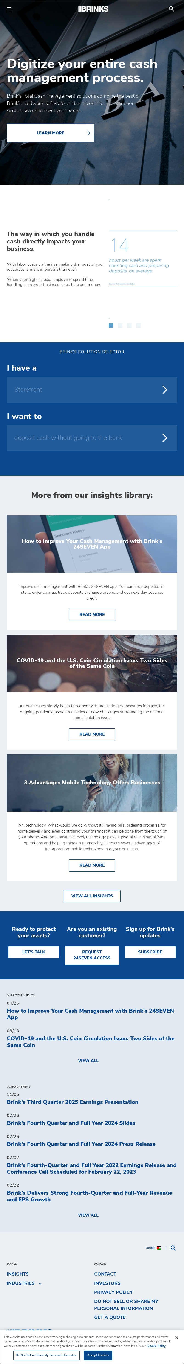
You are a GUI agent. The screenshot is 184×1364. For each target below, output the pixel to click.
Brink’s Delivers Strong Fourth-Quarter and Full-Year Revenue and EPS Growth (89, 1196)
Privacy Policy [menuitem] (113, 1292)
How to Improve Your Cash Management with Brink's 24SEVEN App (90, 1014)
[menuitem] (171, 9)
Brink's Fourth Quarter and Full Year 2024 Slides (71, 1123)
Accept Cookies (98, 1355)
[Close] (177, 1338)
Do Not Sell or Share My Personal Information (126, 1305)
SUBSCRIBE (150, 952)
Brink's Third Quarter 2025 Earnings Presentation (73, 1102)
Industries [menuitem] (21, 1283)
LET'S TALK (33, 952)
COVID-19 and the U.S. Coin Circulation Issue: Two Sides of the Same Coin (91, 1042)
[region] (92, 1347)
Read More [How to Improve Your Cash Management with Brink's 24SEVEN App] (97, 614)
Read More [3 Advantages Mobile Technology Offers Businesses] (97, 865)
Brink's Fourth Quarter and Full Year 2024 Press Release (81, 1144)
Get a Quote (109, 1317)
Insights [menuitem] (18, 1274)
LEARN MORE (50, 133)
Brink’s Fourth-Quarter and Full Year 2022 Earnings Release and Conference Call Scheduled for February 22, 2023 (92, 1169)
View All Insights (92, 896)
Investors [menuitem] (107, 1283)
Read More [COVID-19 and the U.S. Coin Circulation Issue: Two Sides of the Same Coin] (97, 733)
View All (88, 1061)
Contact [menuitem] (105, 1274)
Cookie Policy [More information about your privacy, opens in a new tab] (156, 1346)
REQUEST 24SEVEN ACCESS (92, 955)
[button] (111, 323)
